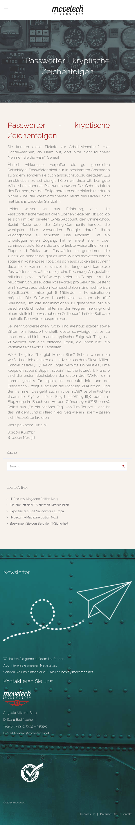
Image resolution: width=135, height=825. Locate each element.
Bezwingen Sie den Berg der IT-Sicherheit (39, 523)
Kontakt (127, 814)
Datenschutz (108, 814)
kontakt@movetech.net (31, 733)
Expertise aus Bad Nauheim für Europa (37, 511)
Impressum (87, 814)
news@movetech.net (77, 672)
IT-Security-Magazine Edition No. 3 (34, 499)
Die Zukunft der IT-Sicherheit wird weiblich (39, 505)
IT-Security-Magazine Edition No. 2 (34, 517)
